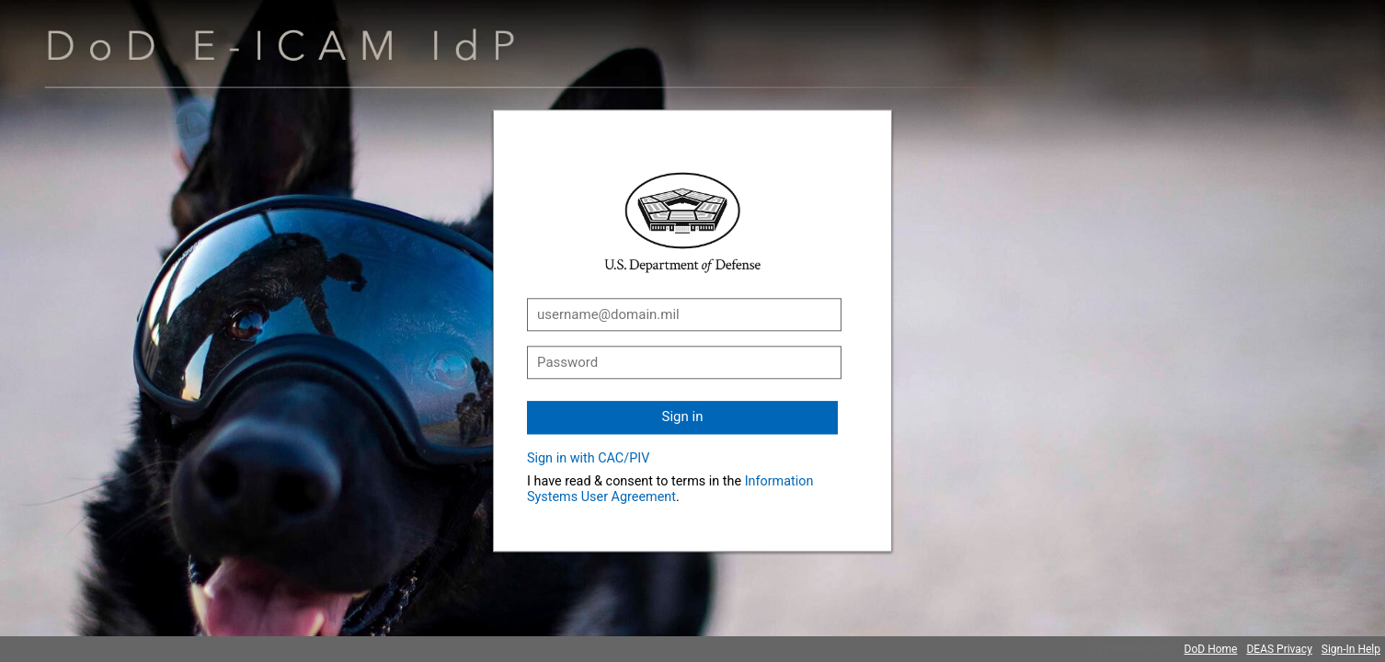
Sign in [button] (683, 416)
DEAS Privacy (1278, 649)
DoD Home (1211, 649)
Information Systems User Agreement (670, 489)
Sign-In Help (1351, 649)
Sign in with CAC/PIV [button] (588, 458)
